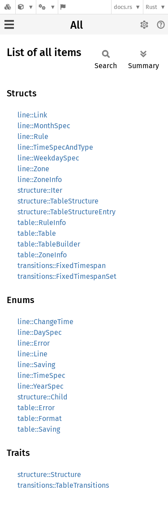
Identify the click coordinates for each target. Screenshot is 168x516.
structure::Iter (39, 190)
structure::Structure (49, 474)
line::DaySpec (39, 332)
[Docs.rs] (7, 7)
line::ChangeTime (45, 321)
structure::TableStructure (58, 201)
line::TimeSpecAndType (55, 147)
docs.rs (123, 7)
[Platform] (47, 7)
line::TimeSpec (41, 375)
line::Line (32, 354)
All (76, 25)
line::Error (33, 343)
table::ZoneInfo (42, 255)
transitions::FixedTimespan (61, 265)
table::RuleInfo (41, 222)
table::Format (39, 418)
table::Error (36, 407)
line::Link (32, 115)
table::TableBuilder (48, 244)
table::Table (36, 233)
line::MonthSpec (43, 125)
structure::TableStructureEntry (66, 212)
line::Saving (36, 364)
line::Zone (33, 169)
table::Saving (38, 429)
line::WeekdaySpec (48, 158)
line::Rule (32, 136)
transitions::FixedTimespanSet (66, 276)
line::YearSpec (40, 386)
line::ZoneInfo (39, 179)
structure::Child (42, 397)
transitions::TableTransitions (63, 485)
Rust (151, 7)
